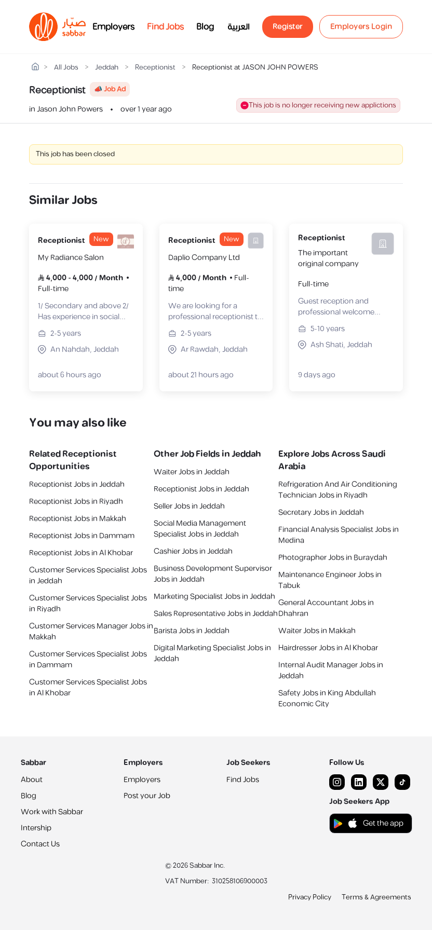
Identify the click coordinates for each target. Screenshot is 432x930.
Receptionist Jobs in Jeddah (77, 484)
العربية (238, 27)
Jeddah (106, 67)
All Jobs (66, 67)
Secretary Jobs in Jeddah (321, 512)
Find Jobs (165, 27)
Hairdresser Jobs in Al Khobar (328, 648)
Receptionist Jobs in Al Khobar (81, 553)
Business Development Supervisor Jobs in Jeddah (213, 574)
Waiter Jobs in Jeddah (192, 472)
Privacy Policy (309, 897)
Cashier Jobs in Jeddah (193, 551)
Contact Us (40, 844)
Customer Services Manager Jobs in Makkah (91, 631)
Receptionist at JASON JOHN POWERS (255, 67)
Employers (113, 27)
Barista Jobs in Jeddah (192, 631)
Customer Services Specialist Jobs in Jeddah (88, 575)
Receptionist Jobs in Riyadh (76, 502)
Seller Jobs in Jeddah (189, 506)
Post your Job (147, 795)
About (32, 779)
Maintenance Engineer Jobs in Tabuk (330, 580)
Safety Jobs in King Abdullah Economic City (327, 698)
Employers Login (361, 27)
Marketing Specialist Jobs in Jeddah (214, 597)
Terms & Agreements (376, 897)
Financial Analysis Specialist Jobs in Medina (338, 535)
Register (288, 27)
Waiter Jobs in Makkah (317, 631)
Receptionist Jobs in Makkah (77, 519)
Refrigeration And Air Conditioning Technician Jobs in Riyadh (337, 489)
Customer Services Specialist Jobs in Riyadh (88, 603)
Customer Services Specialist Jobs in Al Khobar (88, 687)
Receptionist (155, 67)
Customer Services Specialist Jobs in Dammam (88, 659)
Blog (205, 27)
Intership (36, 828)
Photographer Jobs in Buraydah (332, 558)
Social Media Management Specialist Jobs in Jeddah (200, 528)
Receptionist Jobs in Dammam (81, 536)
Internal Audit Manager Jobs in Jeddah (330, 670)
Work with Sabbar (52, 811)
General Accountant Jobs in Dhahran (326, 608)
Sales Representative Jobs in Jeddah (216, 614)
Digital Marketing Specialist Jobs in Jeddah (212, 653)
